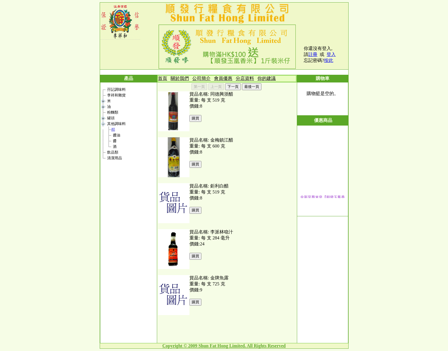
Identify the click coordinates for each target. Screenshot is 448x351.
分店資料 (245, 78)
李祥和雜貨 (116, 95)
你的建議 (266, 78)
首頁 (162, 78)
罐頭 (111, 118)
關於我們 (180, 78)
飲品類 (112, 152)
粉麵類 (112, 112)
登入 (331, 54)
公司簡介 (201, 78)
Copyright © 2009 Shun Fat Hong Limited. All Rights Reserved (224, 345)
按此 (328, 60)
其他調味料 (116, 124)
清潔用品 (114, 158)
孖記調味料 (116, 89)
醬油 (116, 135)
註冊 (312, 54)
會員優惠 (223, 78)
